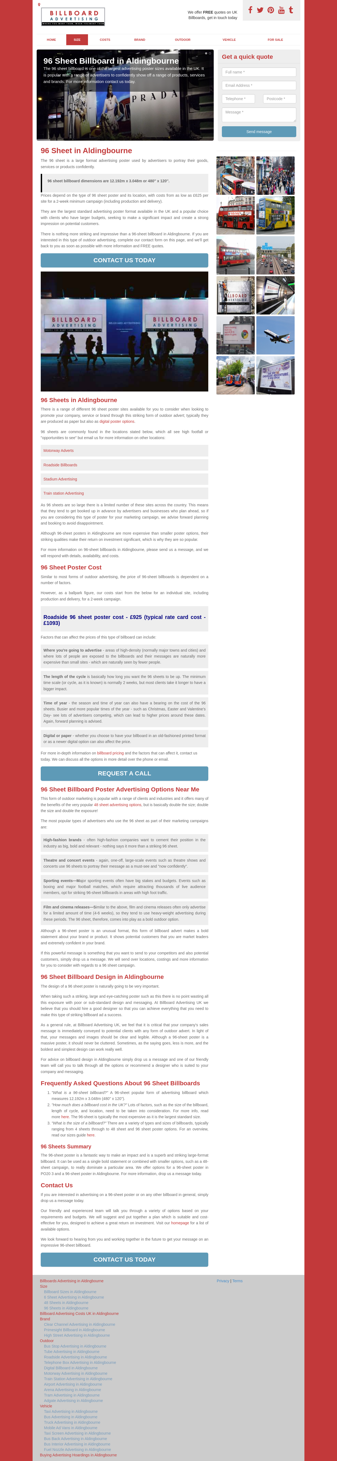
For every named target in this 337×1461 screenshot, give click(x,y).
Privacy (223, 1281)
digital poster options (116, 421)
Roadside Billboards (60, 465)
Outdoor (182, 39)
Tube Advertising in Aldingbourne (71, 1351)
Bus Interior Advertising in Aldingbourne (77, 1444)
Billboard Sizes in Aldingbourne (70, 1292)
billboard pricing (110, 753)
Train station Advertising (63, 493)
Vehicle (229, 39)
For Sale (275, 39)
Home (51, 39)
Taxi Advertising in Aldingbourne (71, 1411)
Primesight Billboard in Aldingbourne (74, 1330)
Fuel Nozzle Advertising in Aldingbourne (77, 1449)
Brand (139, 39)
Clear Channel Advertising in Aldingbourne (79, 1324)
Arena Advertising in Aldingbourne (72, 1390)
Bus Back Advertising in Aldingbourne (75, 1439)
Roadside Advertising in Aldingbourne (75, 1357)
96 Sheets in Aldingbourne (66, 1308)
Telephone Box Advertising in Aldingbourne (80, 1362)
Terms (237, 1281)
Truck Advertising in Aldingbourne (72, 1422)
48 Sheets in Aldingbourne (66, 1302)
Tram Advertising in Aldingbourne (72, 1395)
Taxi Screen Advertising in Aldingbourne (77, 1433)
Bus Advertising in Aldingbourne (70, 1417)
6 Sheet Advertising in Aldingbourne (74, 1297)
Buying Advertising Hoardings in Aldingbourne (78, 1455)
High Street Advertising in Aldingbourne (77, 1335)
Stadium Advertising (60, 479)
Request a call (124, 773)
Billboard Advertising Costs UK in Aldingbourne (79, 1313)
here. (65, 1117)
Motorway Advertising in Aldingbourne (75, 1373)
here (91, 1135)
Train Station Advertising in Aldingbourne (78, 1379)
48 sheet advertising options (117, 805)
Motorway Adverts (58, 450)
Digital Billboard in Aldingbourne (71, 1368)
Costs (105, 39)
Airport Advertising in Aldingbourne (73, 1384)
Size (77, 39)
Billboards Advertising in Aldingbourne (71, 1281)
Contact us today (124, 260)
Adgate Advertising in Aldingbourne (73, 1400)
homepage (180, 1223)
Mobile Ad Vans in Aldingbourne (70, 1428)
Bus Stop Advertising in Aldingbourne (75, 1346)
